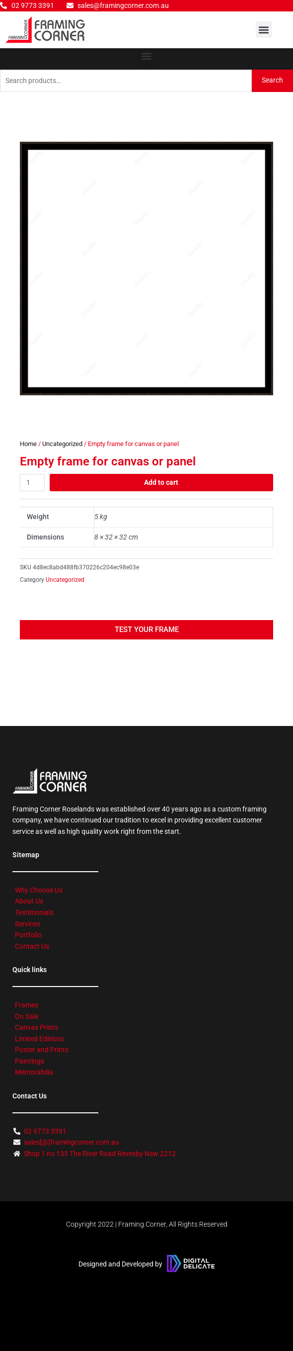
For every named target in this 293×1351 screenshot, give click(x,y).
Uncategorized (62, 444)
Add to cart (161, 482)
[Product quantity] (32, 482)
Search (272, 80)
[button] (264, 29)
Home (28, 444)
